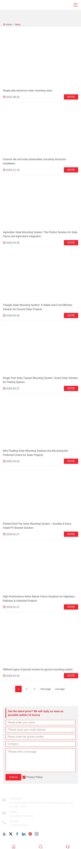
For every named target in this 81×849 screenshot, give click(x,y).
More (71, 96)
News (18, 24)
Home (9, 24)
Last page (60, 689)
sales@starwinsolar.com (21, 816)
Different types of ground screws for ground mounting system (38, 669)
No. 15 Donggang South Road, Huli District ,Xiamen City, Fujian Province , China (41, 804)
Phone (14, 821)
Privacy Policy (34, 777)
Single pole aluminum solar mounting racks (27, 90)
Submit (13, 777)
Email (13, 812)
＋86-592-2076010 (18, 825)
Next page (46, 689)
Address (15, 798)
